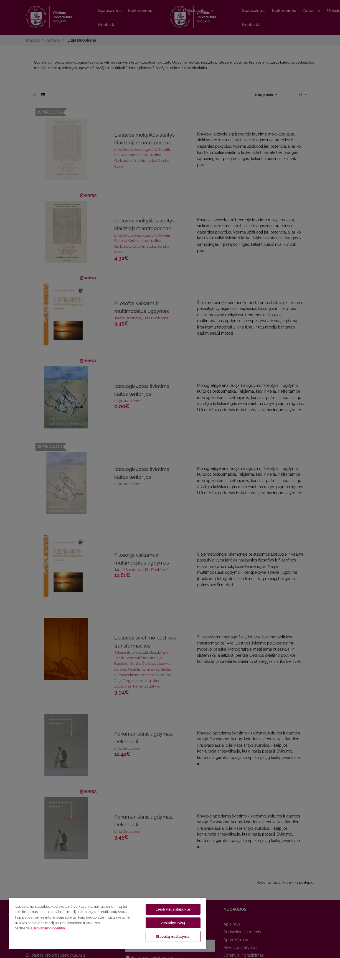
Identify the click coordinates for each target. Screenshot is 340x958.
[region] (107, 923)
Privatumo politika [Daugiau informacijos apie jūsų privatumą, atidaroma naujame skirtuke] (49, 928)
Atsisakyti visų (173, 923)
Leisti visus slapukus (173, 909)
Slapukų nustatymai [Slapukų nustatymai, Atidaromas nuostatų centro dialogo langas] (173, 936)
